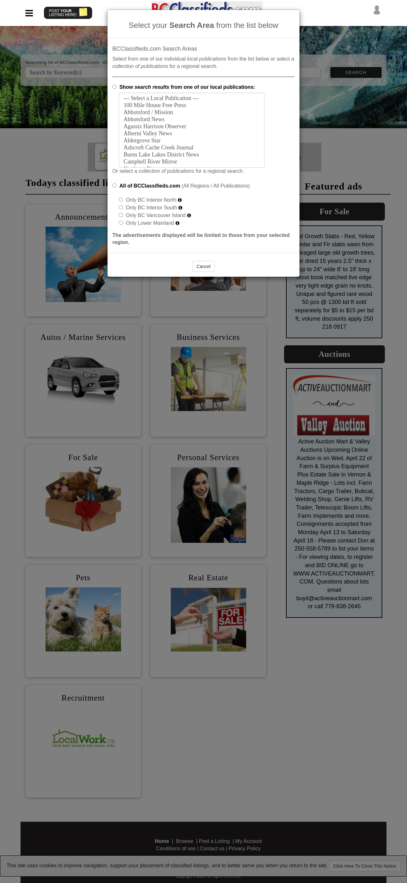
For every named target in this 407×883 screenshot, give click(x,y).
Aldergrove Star (191, 140)
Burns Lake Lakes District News (191, 154)
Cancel (203, 266)
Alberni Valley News (191, 133)
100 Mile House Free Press (191, 105)
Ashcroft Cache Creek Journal (191, 147)
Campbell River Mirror (191, 161)
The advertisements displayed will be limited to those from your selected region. (201, 238)
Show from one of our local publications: (187, 87)
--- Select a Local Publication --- (191, 98)
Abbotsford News (191, 119)
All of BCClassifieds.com (149, 186)
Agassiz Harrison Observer (191, 126)
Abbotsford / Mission (191, 112)
